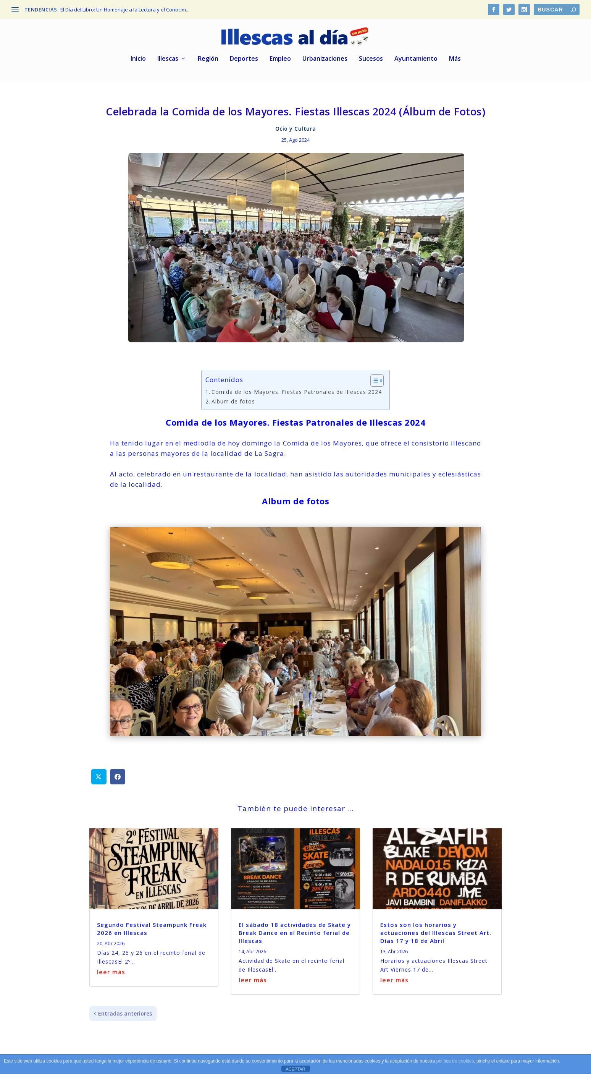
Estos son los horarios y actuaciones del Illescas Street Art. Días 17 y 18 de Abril (435, 926)
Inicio (138, 53)
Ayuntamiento (416, 53)
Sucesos (371, 53)
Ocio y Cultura (295, 122)
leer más (111, 966)
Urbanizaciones (324, 53)
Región (208, 53)
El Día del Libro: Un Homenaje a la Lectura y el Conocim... (124, 9)
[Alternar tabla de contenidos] (373, 374)
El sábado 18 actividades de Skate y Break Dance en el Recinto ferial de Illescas (295, 926)
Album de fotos (233, 395)
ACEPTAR (295, 1069)
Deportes (244, 53)
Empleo (280, 53)
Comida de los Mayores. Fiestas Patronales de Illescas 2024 (297, 386)
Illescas (167, 53)
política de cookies (455, 1061)
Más (455, 53)
